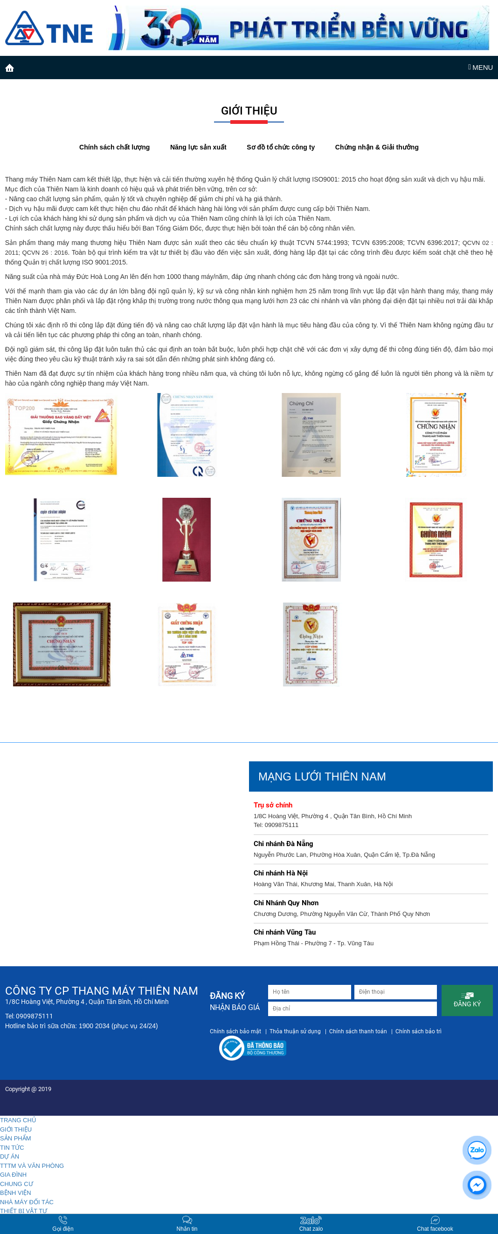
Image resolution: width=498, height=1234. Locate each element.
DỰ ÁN (9, 1156)
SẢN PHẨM (15, 1138)
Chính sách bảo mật (235, 1031)
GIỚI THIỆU (16, 1129)
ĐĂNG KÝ (467, 1000)
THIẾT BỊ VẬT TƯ (23, 1210)
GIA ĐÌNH (13, 1174)
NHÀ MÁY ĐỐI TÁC (27, 1202)
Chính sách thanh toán (358, 1031)
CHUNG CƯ (16, 1183)
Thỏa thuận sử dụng (295, 1031)
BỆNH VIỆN (15, 1192)
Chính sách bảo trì (418, 1031)
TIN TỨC (12, 1147)
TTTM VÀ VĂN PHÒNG (32, 1165)
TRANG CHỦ (18, 1120)
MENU (480, 67)
